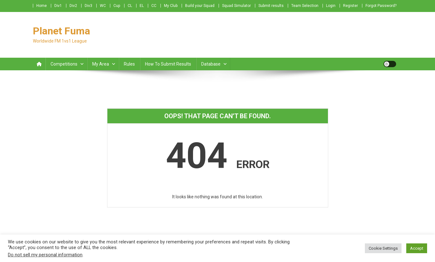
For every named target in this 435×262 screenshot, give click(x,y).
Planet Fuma (61, 31)
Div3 (88, 5)
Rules (129, 64)
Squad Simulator (236, 5)
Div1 (58, 5)
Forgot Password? (381, 5)
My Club (171, 5)
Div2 (73, 5)
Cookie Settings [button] (383, 248)
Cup (116, 5)
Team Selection (304, 5)
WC (103, 5)
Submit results (271, 5)
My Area (100, 64)
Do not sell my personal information (45, 255)
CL (130, 5)
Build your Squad (199, 5)
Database (211, 64)
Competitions (64, 64)
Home (41, 5)
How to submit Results (168, 64)
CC (153, 5)
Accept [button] (416, 248)
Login (330, 5)
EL (142, 5)
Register (350, 5)
